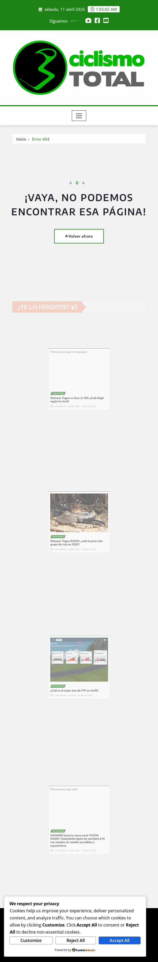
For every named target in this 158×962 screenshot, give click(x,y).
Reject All (76, 940)
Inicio (21, 140)
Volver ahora (79, 236)
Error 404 (40, 140)
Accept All (119, 940)
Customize (31, 940)
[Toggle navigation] (79, 115)
